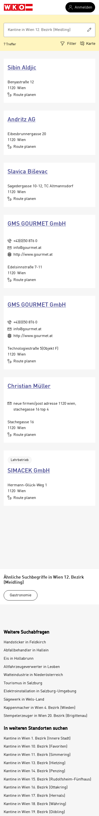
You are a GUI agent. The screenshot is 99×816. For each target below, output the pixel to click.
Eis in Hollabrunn (19, 659)
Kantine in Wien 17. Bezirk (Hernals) (34, 796)
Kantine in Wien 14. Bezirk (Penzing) (34, 771)
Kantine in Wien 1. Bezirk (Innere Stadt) (37, 739)
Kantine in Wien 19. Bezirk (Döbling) (34, 812)
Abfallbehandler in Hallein (26, 650)
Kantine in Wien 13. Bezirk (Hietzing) (34, 763)
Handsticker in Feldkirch (25, 642)
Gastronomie (20, 595)
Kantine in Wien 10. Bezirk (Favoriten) (35, 747)
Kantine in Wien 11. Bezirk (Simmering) (37, 755)
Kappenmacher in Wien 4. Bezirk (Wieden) (39, 708)
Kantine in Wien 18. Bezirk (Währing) (35, 804)
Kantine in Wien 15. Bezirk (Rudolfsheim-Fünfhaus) (47, 779)
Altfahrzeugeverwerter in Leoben (32, 667)
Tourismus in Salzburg (23, 683)
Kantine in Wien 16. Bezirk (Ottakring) (36, 787)
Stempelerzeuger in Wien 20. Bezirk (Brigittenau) (45, 716)
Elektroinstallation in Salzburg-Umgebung (40, 691)
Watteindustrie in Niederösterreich (33, 675)
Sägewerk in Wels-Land (24, 700)
